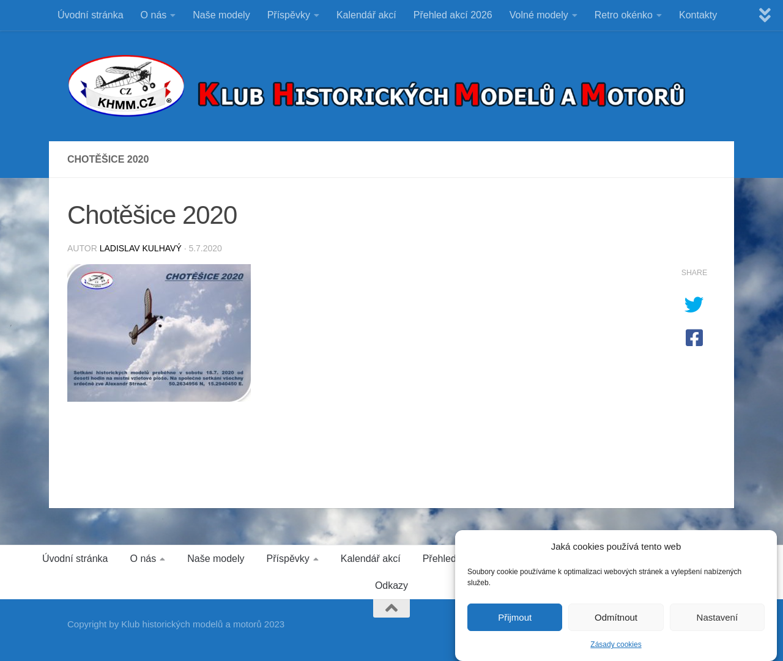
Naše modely (221, 15)
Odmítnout (616, 622)
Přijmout (515, 622)
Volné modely (539, 15)
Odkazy (391, 585)
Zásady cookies (615, 650)
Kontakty (698, 15)
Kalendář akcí (366, 15)
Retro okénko (624, 15)
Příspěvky (288, 15)
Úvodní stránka (91, 15)
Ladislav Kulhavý (141, 248)
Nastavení (717, 622)
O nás (154, 15)
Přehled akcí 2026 (453, 15)
